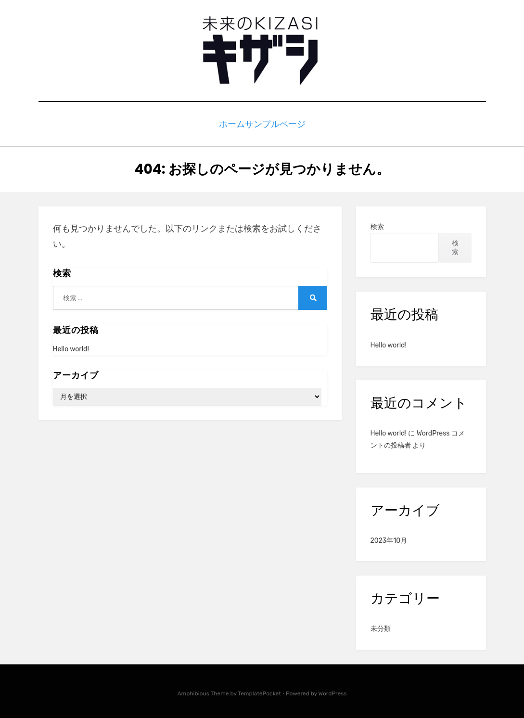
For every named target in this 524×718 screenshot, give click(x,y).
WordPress (333, 690)
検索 (377, 224)
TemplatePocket (259, 690)
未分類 (381, 626)
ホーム (230, 123)
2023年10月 (389, 538)
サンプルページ (280, 123)
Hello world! (71, 346)
